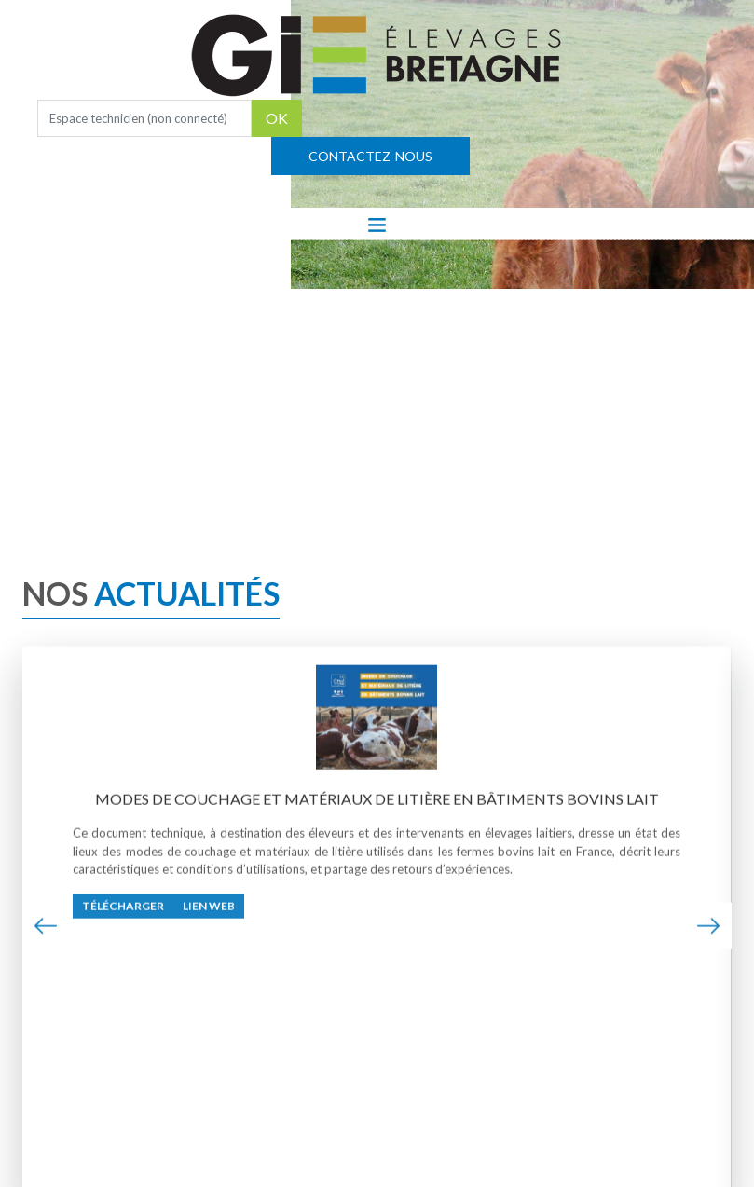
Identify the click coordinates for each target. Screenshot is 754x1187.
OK (277, 118)
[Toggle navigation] (377, 223)
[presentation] (45, 928)
